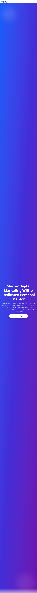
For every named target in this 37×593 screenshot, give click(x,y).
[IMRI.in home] (4, 1)
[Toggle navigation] (35, 1)
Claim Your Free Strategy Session (18, 316)
